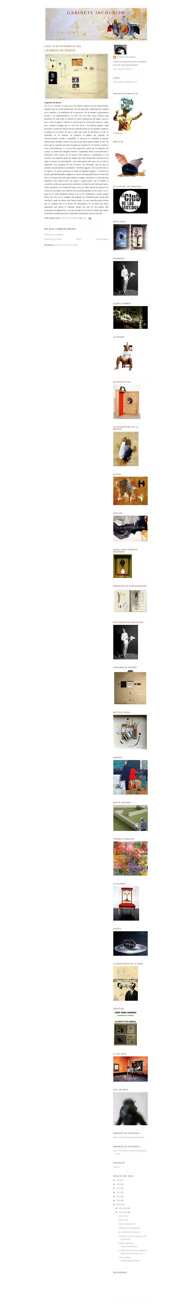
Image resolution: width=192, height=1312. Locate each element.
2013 (118, 1192)
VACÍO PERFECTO (126, 1224)
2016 (118, 1184)
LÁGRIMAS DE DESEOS (129, 1228)
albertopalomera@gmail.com (125, 82)
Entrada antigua (102, 239)
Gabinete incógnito (96, 13)
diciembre (123, 1208)
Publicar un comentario (53, 234)
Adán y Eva (123, 1216)
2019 (118, 1180)
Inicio (78, 239)
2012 (118, 1196)
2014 (118, 1188)
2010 (118, 1200)
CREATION (123, 1220)
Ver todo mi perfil (123, 69)
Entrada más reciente (52, 239)
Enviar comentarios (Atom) (67, 245)
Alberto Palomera (126, 57)
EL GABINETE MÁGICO (129, 1232)
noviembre (123, 1212)
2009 (118, 1204)
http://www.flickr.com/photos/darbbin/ (129, 1137)
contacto (116, 1167)
